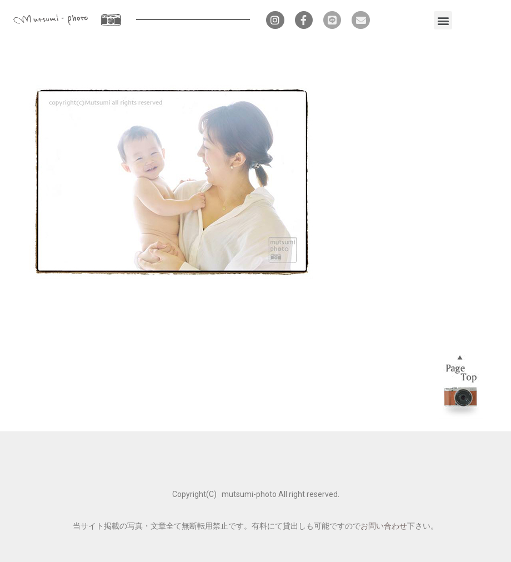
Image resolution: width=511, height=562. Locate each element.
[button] (443, 20)
